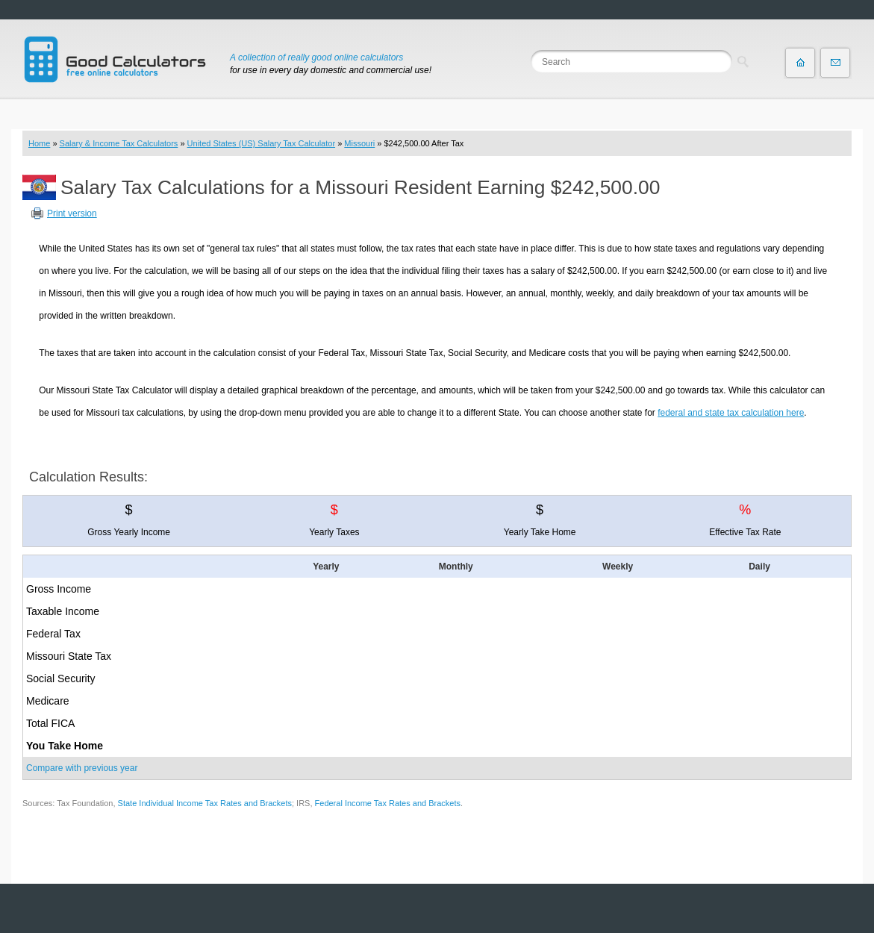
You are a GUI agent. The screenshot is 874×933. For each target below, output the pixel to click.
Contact (835, 62)
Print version (72, 213)
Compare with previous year (81, 768)
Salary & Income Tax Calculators (119, 143)
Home (39, 143)
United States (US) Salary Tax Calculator (261, 143)
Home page (800, 62)
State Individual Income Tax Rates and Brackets (205, 803)
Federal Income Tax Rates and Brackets (388, 803)
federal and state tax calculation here (731, 413)
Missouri (359, 143)
